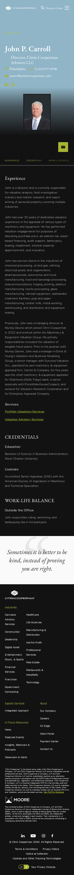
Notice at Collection (37, 853)
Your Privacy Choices (43, 867)
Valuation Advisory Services (24, 419)
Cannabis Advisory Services (10, 619)
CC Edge (45, 725)
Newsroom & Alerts (16, 757)
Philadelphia (17, 68)
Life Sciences (34, 622)
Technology (32, 682)
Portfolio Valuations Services (24, 411)
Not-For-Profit (34, 642)
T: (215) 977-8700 (45, 69)
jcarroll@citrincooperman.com (30, 75)
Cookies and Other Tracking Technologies (37, 858)
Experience (12, 160)
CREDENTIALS (34, 160)
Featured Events (14, 737)
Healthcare (32, 614)
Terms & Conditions (26, 848)
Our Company (48, 710)
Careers (44, 718)
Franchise (11, 679)
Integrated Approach (17, 710)
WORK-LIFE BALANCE (61, 160)
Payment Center (54, 8)
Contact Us (46, 749)
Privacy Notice (51, 848)
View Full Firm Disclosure (54, 792)
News (8, 729)
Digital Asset (12, 647)
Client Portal (47, 733)
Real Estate (32, 662)
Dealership (11, 639)
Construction (12, 631)
